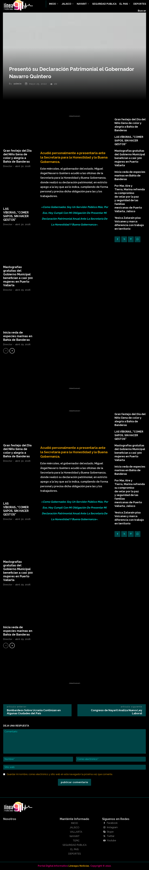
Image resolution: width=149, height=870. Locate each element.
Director (7, 166)
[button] (142, 11)
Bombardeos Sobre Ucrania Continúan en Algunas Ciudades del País (34, 712)
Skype (110, 832)
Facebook (112, 823)
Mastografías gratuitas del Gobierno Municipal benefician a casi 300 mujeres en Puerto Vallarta (18, 276)
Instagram (112, 827)
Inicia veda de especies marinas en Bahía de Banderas (17, 336)
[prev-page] (5, 350)
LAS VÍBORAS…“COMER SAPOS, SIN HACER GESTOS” (16, 214)
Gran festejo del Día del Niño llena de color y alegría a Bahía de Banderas (17, 156)
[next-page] (12, 350)
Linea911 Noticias (79, 865)
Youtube (111, 840)
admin (18, 84)
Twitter (110, 836)
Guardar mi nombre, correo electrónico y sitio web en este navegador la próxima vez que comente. (60, 774)
